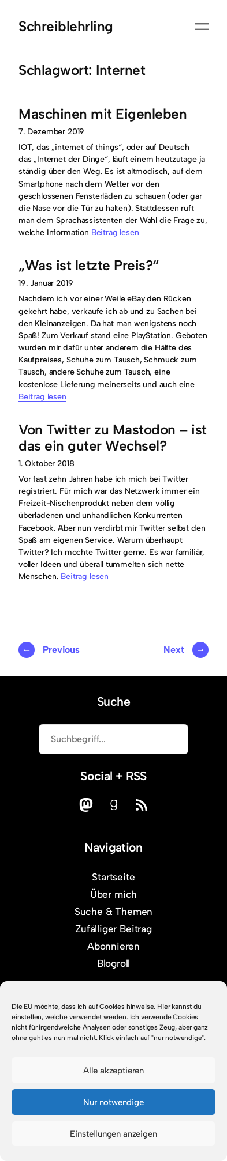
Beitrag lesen (115, 232)
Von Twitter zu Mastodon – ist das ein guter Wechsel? (112, 438)
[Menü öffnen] (202, 26)
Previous (49, 649)
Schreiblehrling (65, 26)
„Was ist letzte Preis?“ (88, 266)
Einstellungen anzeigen (113, 1134)
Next (186, 649)
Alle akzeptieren (113, 1070)
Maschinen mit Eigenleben (102, 114)
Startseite (113, 877)
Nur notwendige (113, 1102)
